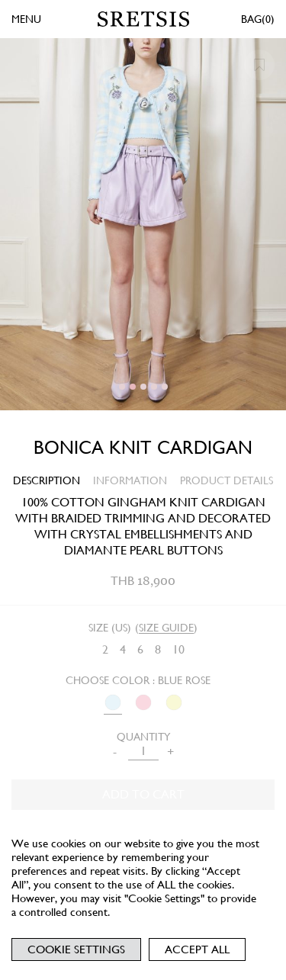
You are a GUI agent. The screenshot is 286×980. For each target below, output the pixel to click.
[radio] (105, 650)
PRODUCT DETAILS (226, 480)
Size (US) (109, 628)
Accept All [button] (197, 949)
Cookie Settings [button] (76, 949)
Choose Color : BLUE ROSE (138, 680)
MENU (26, 19)
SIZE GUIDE (166, 628)
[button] (122, 387)
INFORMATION (130, 480)
